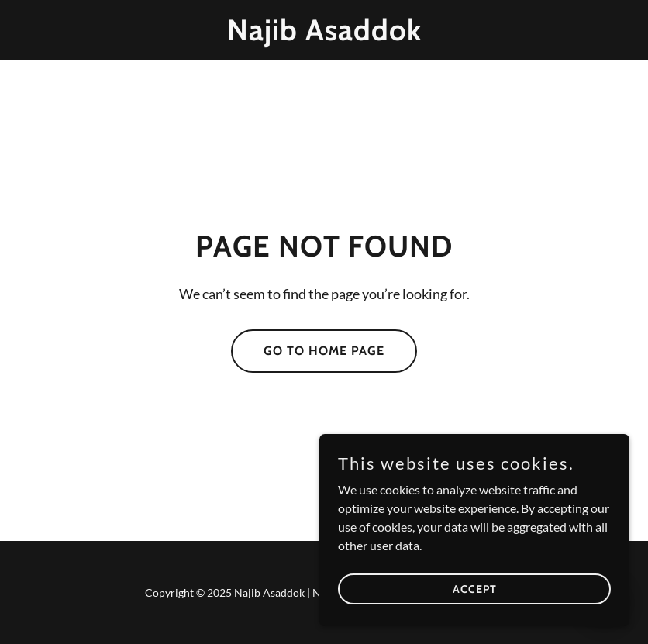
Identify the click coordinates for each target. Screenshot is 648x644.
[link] (324, 35)
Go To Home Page (324, 350)
